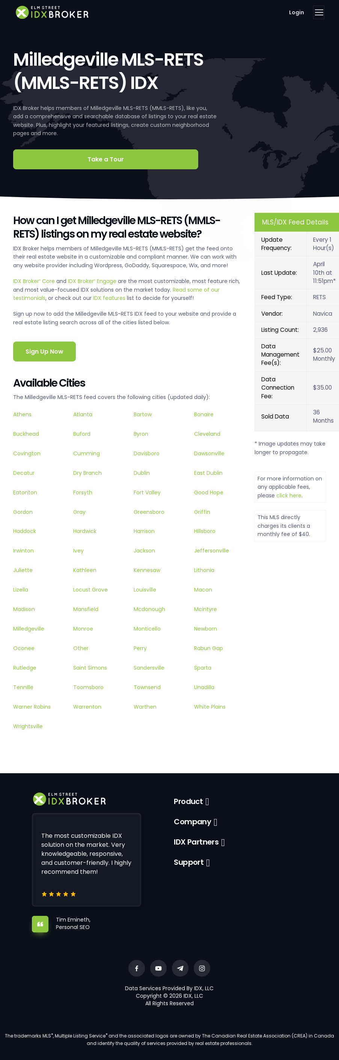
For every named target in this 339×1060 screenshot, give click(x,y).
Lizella (20, 589)
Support (188, 862)
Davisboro (147, 453)
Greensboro (149, 512)
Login (296, 12)
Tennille (23, 687)
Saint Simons (90, 668)
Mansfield (85, 609)
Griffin (202, 512)
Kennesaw (147, 570)
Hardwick (84, 531)
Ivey (78, 550)
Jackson (144, 550)
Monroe (83, 628)
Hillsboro (204, 531)
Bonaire (204, 414)
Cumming (86, 453)
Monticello (147, 628)
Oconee (24, 648)
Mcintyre (205, 609)
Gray (79, 512)
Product (188, 801)
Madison (24, 609)
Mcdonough (149, 609)
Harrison (144, 531)
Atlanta (82, 414)
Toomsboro (88, 687)
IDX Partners (196, 842)
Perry (140, 648)
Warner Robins (32, 707)
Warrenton (87, 707)
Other (81, 648)
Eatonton (25, 492)
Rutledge (24, 668)
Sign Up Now (44, 351)
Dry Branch (87, 473)
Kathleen (84, 570)
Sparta (202, 668)
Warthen (145, 707)
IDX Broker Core (34, 281)
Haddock (24, 531)
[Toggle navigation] (318, 12)
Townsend (147, 687)
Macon (203, 589)
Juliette (23, 570)
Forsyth (82, 492)
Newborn (205, 628)
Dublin (142, 473)
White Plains (210, 707)
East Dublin (208, 473)
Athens (22, 414)
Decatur (24, 473)
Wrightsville (28, 726)
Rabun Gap (208, 648)
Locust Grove (90, 589)
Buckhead (26, 434)
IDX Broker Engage (93, 281)
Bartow (143, 414)
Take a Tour (105, 159)
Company (192, 821)
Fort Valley (147, 492)
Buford (81, 434)
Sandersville (149, 668)
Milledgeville (28, 628)
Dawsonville (209, 453)
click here (288, 495)
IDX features (109, 298)
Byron (141, 434)
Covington (27, 453)
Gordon (23, 512)
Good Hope (208, 492)
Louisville (145, 589)
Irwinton (23, 550)
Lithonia (204, 570)
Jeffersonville (211, 550)
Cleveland (207, 434)
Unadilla (204, 687)
